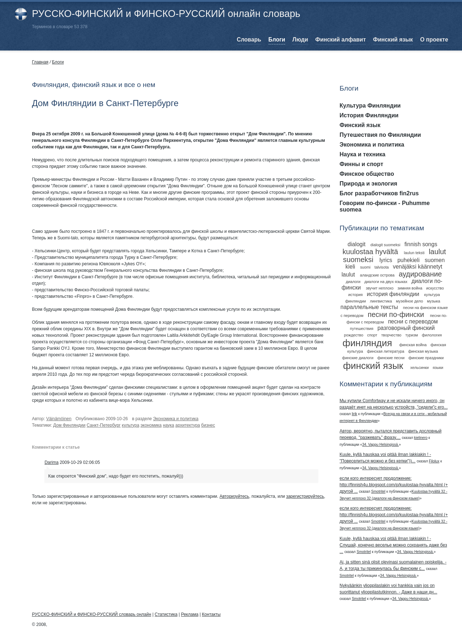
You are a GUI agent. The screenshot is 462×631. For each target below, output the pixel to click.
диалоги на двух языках (386, 281)
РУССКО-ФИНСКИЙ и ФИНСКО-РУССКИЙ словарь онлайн (91, 614)
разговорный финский (406, 328)
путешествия (362, 328)
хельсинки (419, 367)
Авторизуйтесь (234, 496)
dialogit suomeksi (385, 245)
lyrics (385, 260)
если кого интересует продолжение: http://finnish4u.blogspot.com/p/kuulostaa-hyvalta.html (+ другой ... (394, 485)
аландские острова (377, 275)
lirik (354, 414)
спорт (372, 335)
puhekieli (408, 260)
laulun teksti (414, 253)
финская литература (385, 351)
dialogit (356, 244)
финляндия (367, 343)
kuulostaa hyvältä (370, 252)
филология (432, 335)
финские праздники (426, 358)
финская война (413, 345)
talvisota (381, 267)
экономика (151, 425)
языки (438, 367)
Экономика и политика (176, 418)
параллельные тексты (369, 307)
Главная (40, 62)
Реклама (189, 614)
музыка (433, 301)
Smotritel (378, 491)
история (355, 294)
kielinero (420, 438)
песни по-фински (396, 314)
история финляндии (393, 294)
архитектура (187, 425)
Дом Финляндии (69, 425)
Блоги (58, 62)
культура (130, 425)
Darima (51, 462)
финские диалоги (358, 358)
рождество (353, 335)
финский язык (373, 366)
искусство (435, 288)
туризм (411, 335)
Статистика (166, 614)
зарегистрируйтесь (305, 496)
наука (168, 425)
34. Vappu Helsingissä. (380, 445)
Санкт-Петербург (104, 425)
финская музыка (423, 351)
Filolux (434, 461)
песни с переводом (413, 321)
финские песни (390, 358)
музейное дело (409, 301)
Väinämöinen (58, 418)
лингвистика (381, 301)
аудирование (420, 274)
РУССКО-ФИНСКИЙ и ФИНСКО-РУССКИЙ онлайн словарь (166, 13)
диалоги (353, 281)
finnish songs (420, 244)
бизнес (208, 425)
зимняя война (409, 288)
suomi (365, 267)
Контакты (211, 614)
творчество (391, 335)
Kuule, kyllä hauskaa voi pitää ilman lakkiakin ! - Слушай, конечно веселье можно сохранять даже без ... (393, 545)
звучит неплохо (379, 288)
